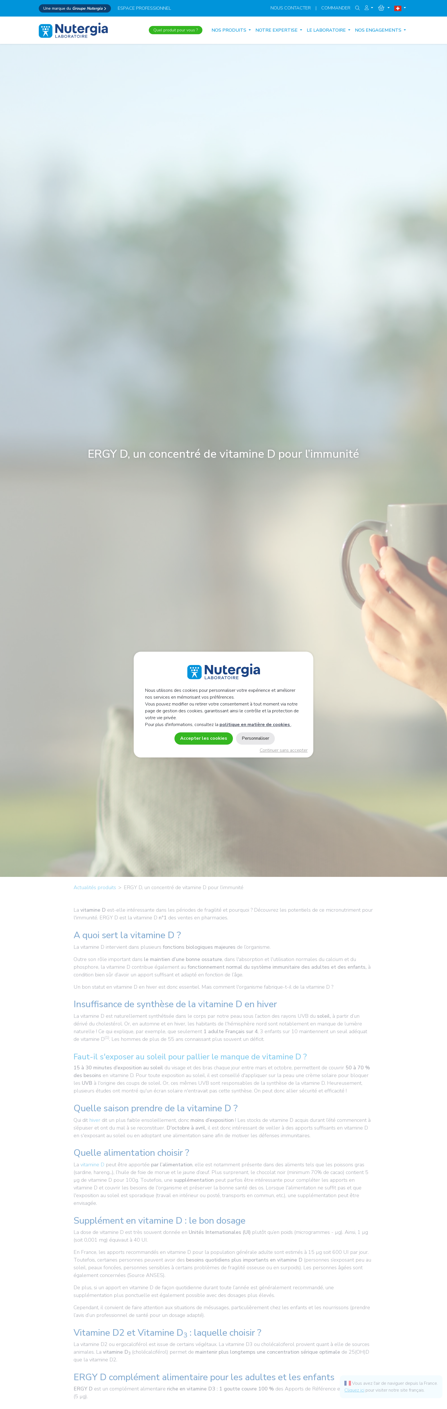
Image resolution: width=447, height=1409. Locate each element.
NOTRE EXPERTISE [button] (277, 30)
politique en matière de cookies (255, 724)
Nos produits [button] (229, 30)
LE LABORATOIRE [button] (327, 30)
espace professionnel (144, 8)
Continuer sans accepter (284, 750)
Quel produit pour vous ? (175, 30)
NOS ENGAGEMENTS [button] (379, 30)
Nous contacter (291, 8)
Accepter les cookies (203, 738)
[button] (368, 8)
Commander (335, 8)
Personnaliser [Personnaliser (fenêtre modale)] (255, 738)
